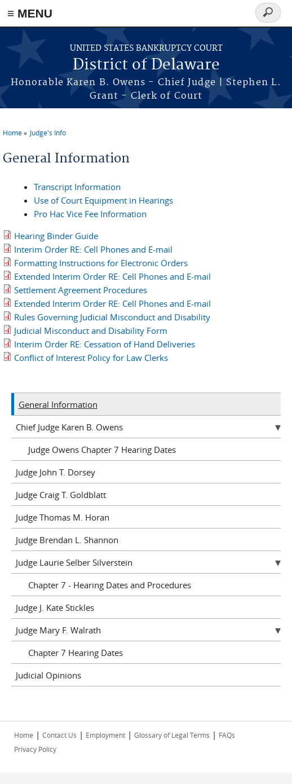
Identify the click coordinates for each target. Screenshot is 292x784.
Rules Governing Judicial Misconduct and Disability (112, 317)
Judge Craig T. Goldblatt (61, 494)
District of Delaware (146, 65)
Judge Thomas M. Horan (62, 517)
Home (12, 132)
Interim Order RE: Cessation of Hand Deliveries (104, 344)
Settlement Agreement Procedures (80, 290)
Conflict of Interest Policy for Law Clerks (91, 357)
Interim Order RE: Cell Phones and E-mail (93, 249)
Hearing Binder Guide (56, 235)
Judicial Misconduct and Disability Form (90, 330)
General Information (58, 404)
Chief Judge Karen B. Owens (69, 427)
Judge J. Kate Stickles (55, 607)
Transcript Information (77, 186)
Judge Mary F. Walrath (58, 630)
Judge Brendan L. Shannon (67, 539)
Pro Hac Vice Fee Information (90, 213)
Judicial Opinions (48, 675)
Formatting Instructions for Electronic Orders (101, 262)
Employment (105, 734)
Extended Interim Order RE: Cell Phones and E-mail (112, 276)
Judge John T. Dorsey (55, 472)
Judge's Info (48, 132)
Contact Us (59, 734)
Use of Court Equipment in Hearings (103, 200)
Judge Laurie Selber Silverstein (74, 562)
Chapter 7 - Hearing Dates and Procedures (109, 585)
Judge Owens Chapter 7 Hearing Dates (102, 449)
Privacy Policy (35, 749)
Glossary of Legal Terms (172, 734)
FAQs (227, 734)
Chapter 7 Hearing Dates (75, 652)
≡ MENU (29, 13)
